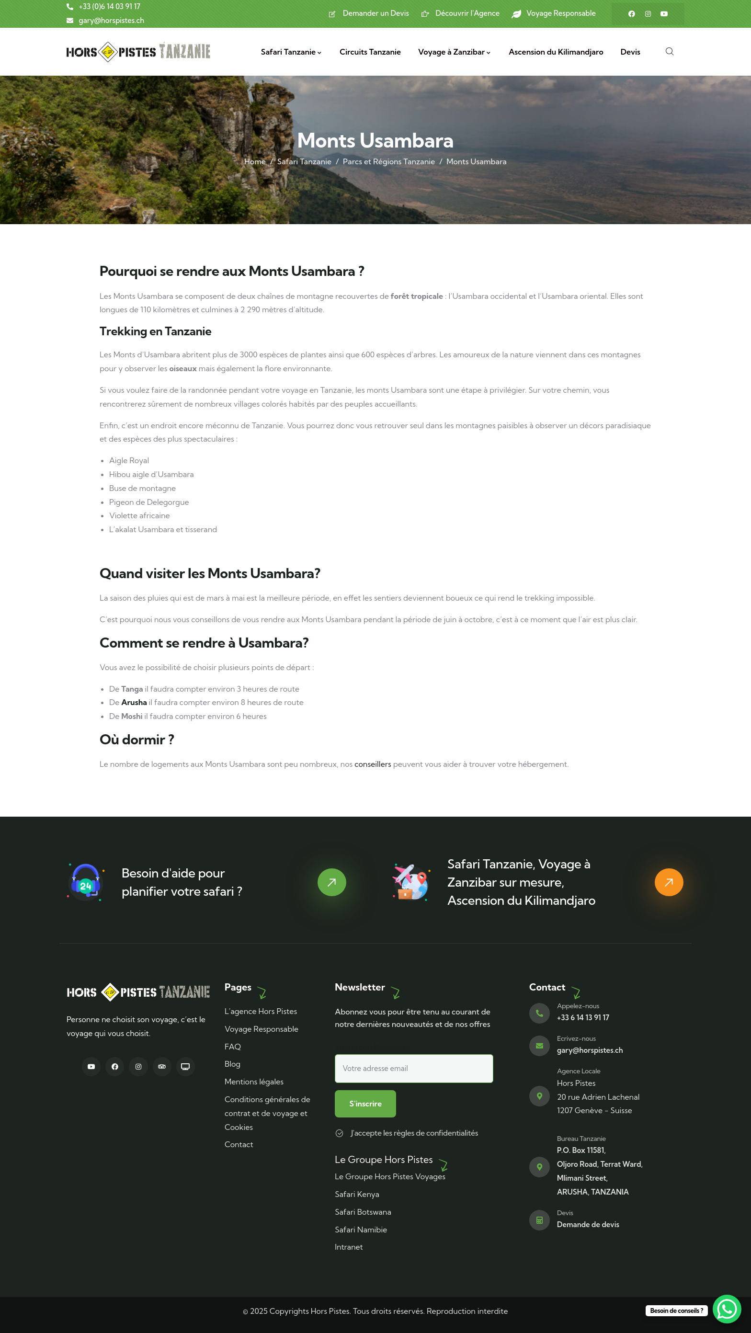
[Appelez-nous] (539, 1013)
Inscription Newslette (414, 1062)
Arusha (134, 702)
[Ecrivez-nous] (539, 1045)
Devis (565, 1212)
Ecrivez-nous (576, 1038)
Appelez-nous (578, 1005)
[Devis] (539, 1219)
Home (255, 161)
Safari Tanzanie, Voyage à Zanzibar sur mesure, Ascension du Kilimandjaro (521, 881)
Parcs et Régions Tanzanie (389, 161)
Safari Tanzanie (304, 161)
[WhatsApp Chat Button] (727, 1309)
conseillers (372, 764)
